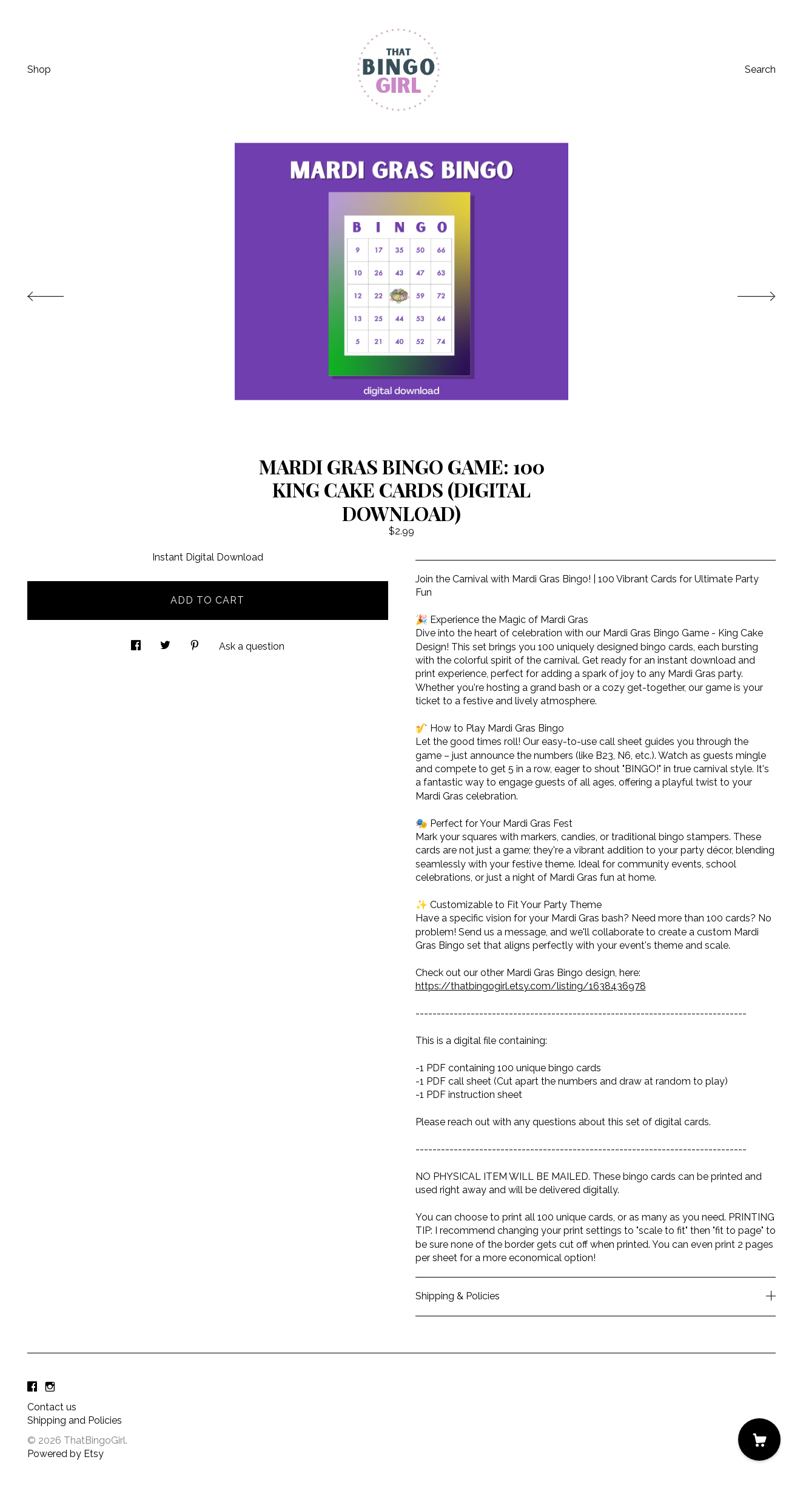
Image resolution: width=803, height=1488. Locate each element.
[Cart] (759, 1439)
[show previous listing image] (57, 293)
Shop (39, 69)
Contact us (51, 1407)
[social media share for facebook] (136, 641)
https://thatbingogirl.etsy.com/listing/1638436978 (530, 986)
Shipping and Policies (74, 1420)
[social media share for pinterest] (195, 641)
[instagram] (50, 1387)
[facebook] (32, 1387)
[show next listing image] (745, 293)
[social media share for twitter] (165, 641)
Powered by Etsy (65, 1453)
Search (760, 69)
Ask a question (251, 646)
